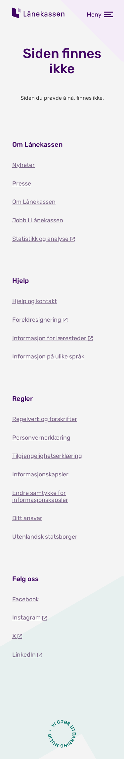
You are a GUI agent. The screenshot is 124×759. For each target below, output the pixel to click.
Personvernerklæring (41, 437)
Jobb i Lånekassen (37, 220)
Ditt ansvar (27, 518)
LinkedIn (24, 654)
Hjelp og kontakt (34, 301)
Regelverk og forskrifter (44, 419)
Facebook (25, 599)
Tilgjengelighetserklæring (47, 456)
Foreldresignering (37, 319)
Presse (21, 183)
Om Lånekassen (34, 201)
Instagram (27, 617)
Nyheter (23, 165)
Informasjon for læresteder (50, 338)
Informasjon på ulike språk (48, 356)
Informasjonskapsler (40, 474)
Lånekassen (38, 13)
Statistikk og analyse (41, 239)
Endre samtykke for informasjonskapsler (40, 496)
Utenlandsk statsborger (44, 536)
